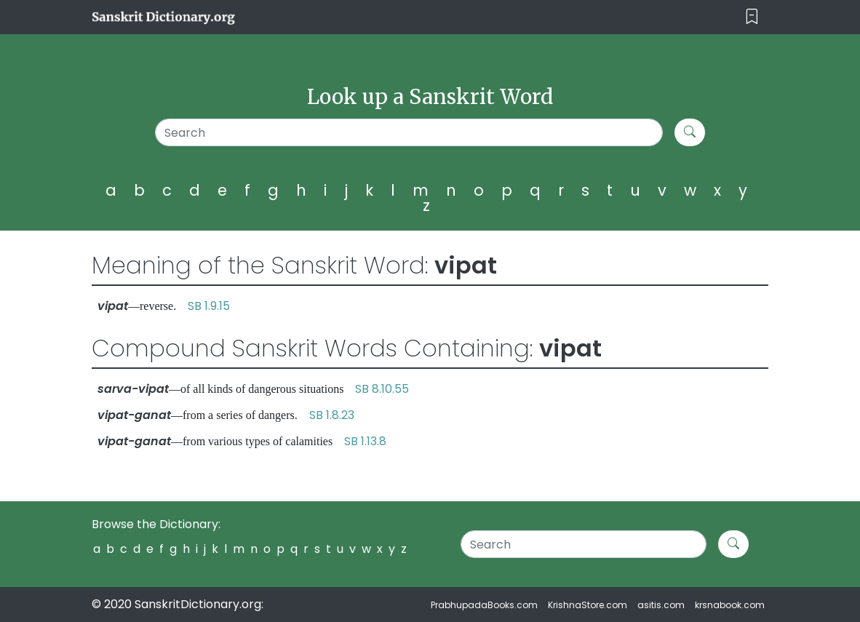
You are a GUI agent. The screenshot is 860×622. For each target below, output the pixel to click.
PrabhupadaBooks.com (484, 605)
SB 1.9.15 (209, 306)
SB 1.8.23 (331, 415)
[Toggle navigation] (752, 17)
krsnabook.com (730, 605)
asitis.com (661, 605)
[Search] (409, 132)
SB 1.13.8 (365, 441)
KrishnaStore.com (587, 605)
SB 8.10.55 (382, 388)
